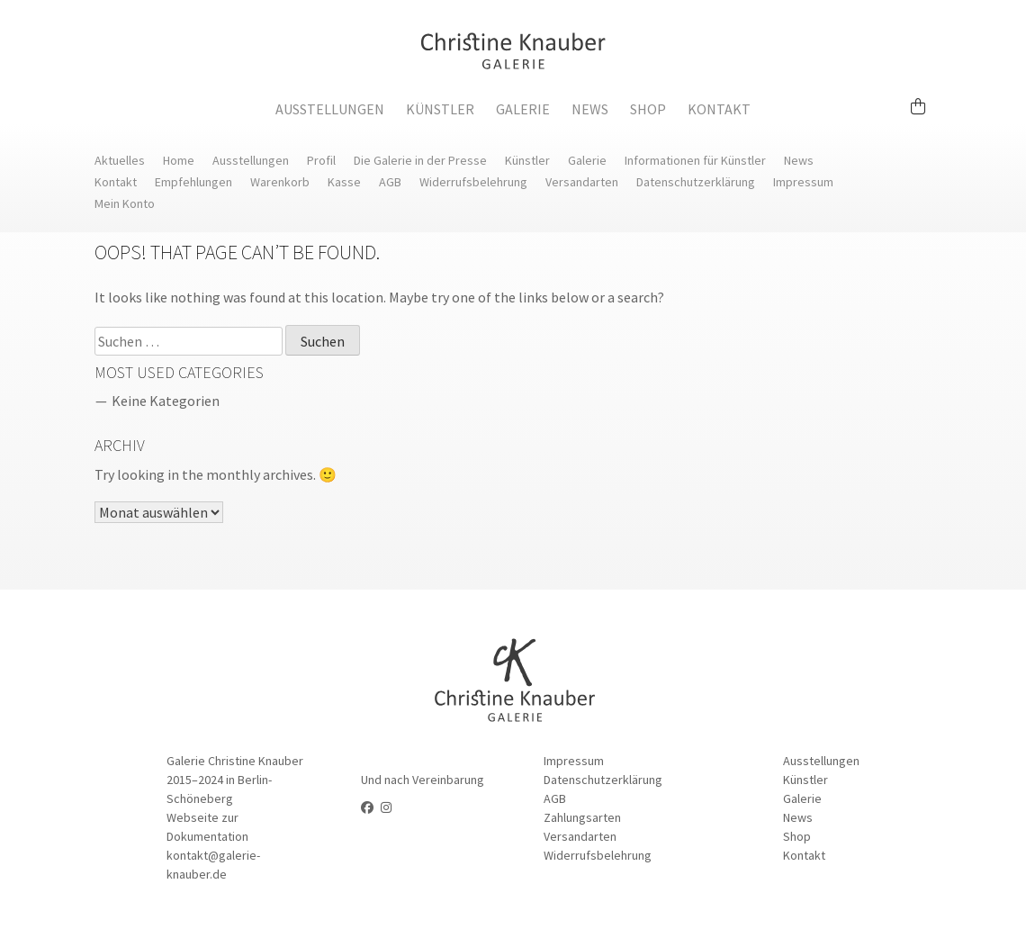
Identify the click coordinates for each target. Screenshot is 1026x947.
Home (178, 160)
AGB (390, 182)
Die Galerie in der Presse (420, 160)
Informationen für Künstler (695, 160)
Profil (321, 160)
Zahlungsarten (582, 817)
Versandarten (581, 182)
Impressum (803, 182)
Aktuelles (119, 160)
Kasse (344, 182)
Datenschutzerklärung (695, 182)
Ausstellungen (329, 109)
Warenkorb (280, 182)
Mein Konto (124, 203)
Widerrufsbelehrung (473, 182)
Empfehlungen (193, 182)
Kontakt (719, 109)
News (590, 109)
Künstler (440, 109)
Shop (648, 109)
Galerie (523, 109)
